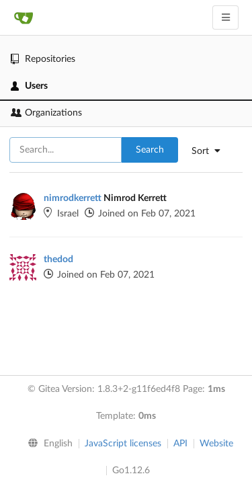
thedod (58, 259)
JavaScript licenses (123, 443)
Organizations (46, 113)
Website (216, 443)
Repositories (43, 59)
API (180, 443)
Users (29, 86)
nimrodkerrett (72, 198)
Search (150, 150)
